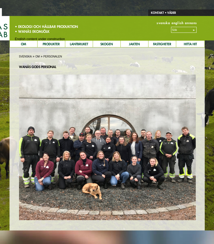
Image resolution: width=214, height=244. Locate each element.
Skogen (106, 44)
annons (191, 23)
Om (23, 44)
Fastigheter (162, 44)
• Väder (170, 13)
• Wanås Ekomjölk (32, 31)
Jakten (134, 44)
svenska (163, 23)
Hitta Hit (190, 44)
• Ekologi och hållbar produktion (46, 26)
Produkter (51, 44)
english (178, 23)
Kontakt (157, 13)
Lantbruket (79, 44)
